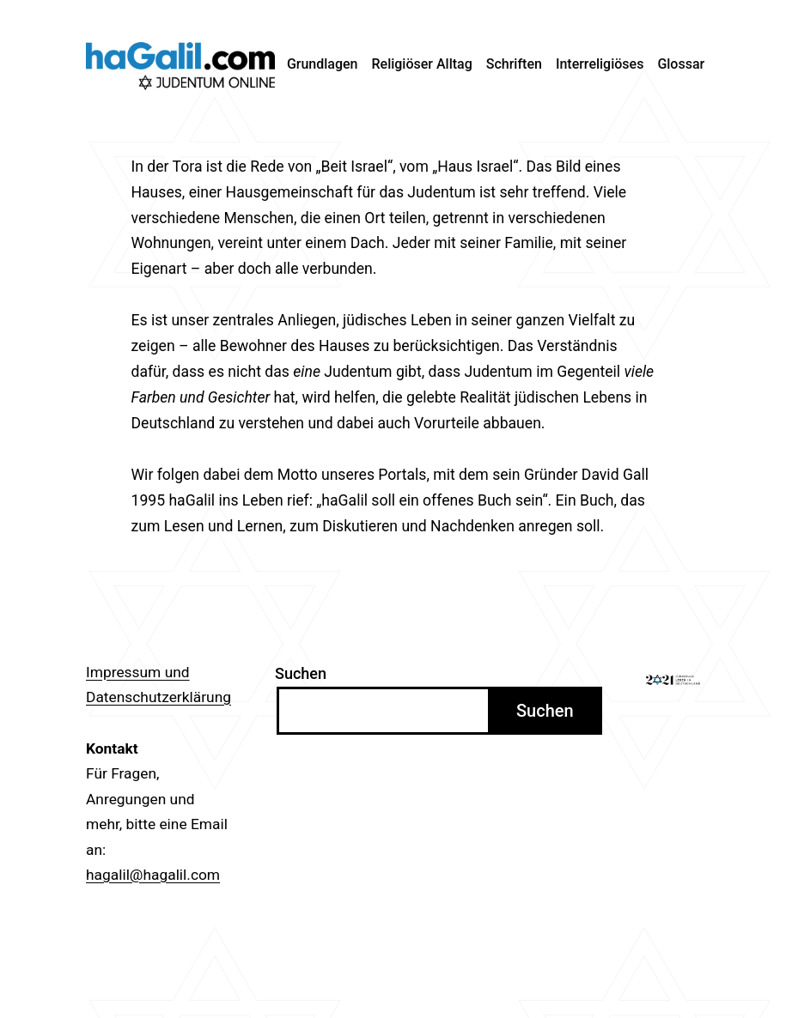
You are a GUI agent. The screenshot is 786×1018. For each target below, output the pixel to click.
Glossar (680, 64)
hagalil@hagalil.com (153, 874)
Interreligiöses (600, 64)
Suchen (300, 673)
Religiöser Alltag (422, 64)
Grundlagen (322, 64)
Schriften (514, 64)
